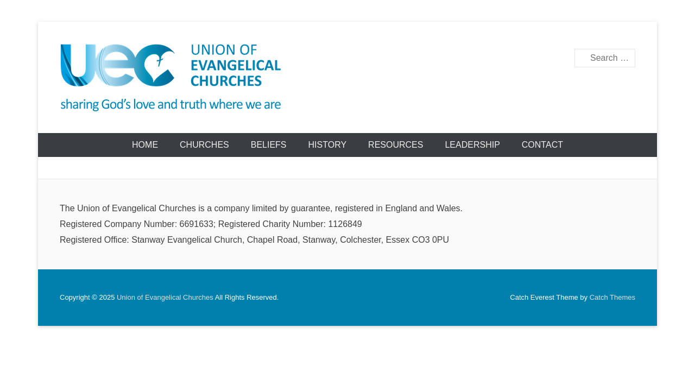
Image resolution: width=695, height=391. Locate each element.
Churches (204, 144)
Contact (542, 144)
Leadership (472, 144)
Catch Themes (612, 297)
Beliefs (269, 144)
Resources (395, 144)
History (327, 144)
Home (145, 144)
